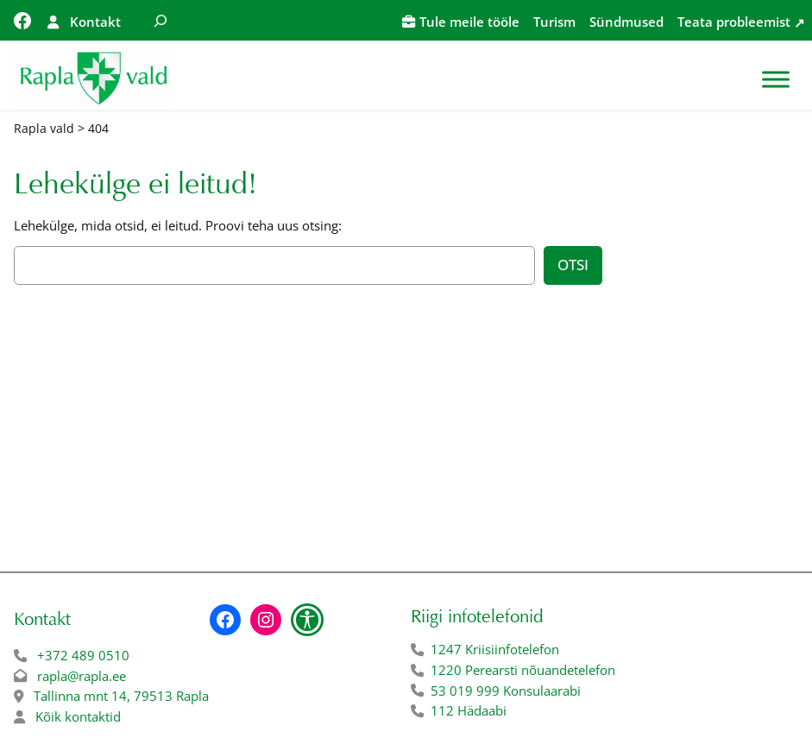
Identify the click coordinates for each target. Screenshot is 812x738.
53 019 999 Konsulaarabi (506, 690)
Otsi (573, 264)
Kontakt (95, 21)
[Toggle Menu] (776, 79)
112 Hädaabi (469, 710)
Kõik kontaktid (78, 716)
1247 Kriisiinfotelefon (495, 649)
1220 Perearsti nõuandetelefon (523, 669)
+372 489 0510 (83, 655)
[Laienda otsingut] (160, 20)
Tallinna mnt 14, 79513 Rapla (121, 695)
